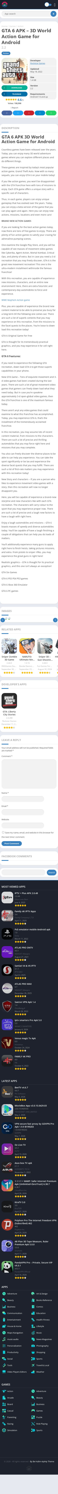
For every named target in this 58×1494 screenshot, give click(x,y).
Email (5, 806)
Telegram (40, 113)
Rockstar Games (37, 63)
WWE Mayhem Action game (16, 300)
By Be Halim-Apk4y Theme (42, 1461)
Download (12, 87)
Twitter (18, 113)
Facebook (7, 113)
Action (21, 26)
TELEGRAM (11, 94)
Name (5, 793)
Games (12, 26)
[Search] (29, 14)
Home (4, 26)
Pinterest (29, 113)
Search (51, 872)
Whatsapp (51, 113)
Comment (7, 756)
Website (5, 819)
